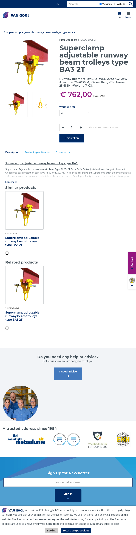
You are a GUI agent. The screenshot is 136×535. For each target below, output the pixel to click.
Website (121, 4)
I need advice (68, 371)
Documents (63, 152)
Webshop (107, 4)
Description (12, 152)
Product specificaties (37, 152)
